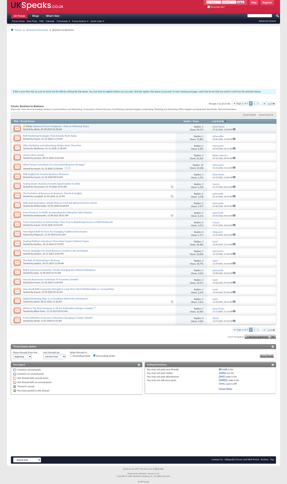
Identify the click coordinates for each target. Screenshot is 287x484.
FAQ (41, 21)
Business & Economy (37, 29)
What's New (52, 16)
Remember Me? (216, 7)
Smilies (222, 372)
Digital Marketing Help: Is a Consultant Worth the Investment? (55, 298)
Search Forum (265, 115)
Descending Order (104, 355)
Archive (264, 459)
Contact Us (217, 459)
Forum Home (18, 21)
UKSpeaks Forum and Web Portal (242, 459)
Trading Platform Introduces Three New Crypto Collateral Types (56, 241)
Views (196, 121)
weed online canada (33, 154)
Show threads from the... (26, 352)
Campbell (38, 196)
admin (37, 129)
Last (271, 103)
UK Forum (19, 16)
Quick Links (96, 21)
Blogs (35, 16)
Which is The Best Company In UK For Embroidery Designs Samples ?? (59, 308)
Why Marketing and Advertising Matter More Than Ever (52, 145)
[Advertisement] (130, 60)
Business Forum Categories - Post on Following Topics (61, 126)
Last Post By (219, 121)
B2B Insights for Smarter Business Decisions (46, 174)
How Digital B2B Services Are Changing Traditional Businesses (55, 231)
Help (254, 2)
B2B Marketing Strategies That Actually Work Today (50, 135)
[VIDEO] (223, 380)
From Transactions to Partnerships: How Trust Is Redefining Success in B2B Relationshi (68, 221)
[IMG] (222, 376)
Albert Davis (39, 311)
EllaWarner (39, 148)
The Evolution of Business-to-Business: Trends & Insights (52, 193)
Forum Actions (79, 21)
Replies (187, 121)
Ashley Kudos (40, 205)
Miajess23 (38, 234)
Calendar (50, 21)
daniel (37, 301)
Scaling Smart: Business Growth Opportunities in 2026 (51, 183)
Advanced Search (267, 21)
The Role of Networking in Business (41, 260)
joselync (37, 158)
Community (62, 21)
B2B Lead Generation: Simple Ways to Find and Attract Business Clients (60, 202)
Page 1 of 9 (242, 103)
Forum (18, 29)
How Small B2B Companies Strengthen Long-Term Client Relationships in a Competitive (68, 288)
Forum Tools (248, 115)
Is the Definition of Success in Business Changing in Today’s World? (58, 317)
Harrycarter (39, 186)
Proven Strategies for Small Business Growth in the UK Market (55, 250)
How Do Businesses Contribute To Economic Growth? (51, 279)
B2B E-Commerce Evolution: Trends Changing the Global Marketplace (59, 269)
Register (267, 2)
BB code (223, 369)
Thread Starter (27, 121)
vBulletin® (143, 473)
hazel (36, 273)
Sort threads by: (51, 352)
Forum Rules (225, 388)
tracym (37, 138)
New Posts (32, 21)
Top (272, 337)
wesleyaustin (40, 215)
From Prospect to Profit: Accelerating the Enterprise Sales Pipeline (57, 212)
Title (16, 121)
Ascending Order (80, 355)
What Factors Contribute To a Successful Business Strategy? (54, 164)
